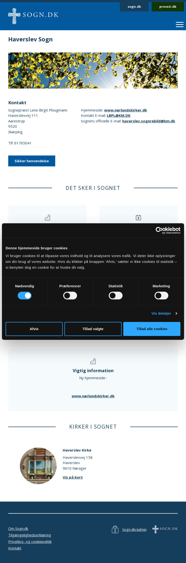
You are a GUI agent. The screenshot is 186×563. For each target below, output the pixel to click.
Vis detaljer (161, 313)
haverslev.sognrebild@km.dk (148, 121)
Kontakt (14, 548)
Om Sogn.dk (18, 528)
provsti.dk (167, 6)
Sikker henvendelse (32, 161)
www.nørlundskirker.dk (125, 110)
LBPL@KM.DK (119, 115)
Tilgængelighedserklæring (29, 535)
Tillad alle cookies (151, 329)
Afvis (34, 329)
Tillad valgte (93, 329)
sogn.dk (134, 6)
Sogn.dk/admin (134, 529)
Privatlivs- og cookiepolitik (30, 541)
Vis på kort (73, 477)
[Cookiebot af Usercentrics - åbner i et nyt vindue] (159, 230)
